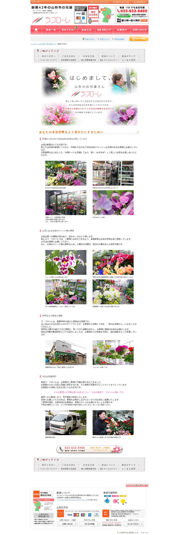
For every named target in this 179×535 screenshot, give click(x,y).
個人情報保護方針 (140, 2)
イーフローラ (61, 500)
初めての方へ (90, 39)
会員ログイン (105, 39)
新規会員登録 (119, 39)
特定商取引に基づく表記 (121, 2)
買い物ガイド (51, 44)
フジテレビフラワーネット (77, 500)
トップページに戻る (37, 44)
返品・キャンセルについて (100, 2)
